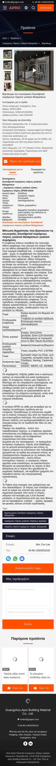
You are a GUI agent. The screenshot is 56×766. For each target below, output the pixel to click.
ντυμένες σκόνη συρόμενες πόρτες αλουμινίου (25, 526)
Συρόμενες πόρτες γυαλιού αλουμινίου (20, 43)
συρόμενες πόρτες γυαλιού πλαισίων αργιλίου (25, 521)
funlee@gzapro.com (13, 2)
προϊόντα (14, 38)
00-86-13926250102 (43, 2)
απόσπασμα (45, 8)
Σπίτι (4, 38)
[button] (8, 90)
